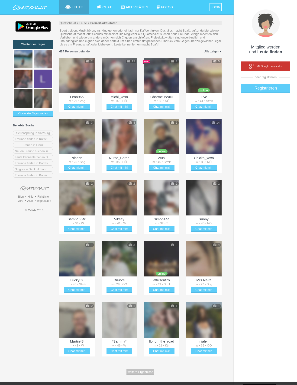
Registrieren (265, 88)
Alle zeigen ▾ (213, 51)
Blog (21, 196)
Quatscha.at (68, 23)
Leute (83, 23)
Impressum (44, 200)
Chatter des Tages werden (33, 113)
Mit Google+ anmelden (265, 66)
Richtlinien (43, 196)
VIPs (20, 200)
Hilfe (30, 196)
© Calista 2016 (34, 210)
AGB (30, 200)
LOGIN (215, 7)
